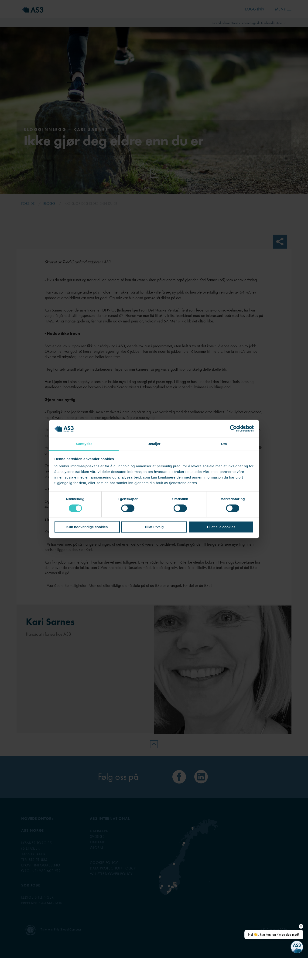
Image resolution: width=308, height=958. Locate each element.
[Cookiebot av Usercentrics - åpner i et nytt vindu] (233, 428)
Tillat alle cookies (221, 527)
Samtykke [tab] (84, 444)
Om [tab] (224, 444)
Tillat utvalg (154, 527)
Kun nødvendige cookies (87, 527)
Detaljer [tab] (154, 444)
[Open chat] (297, 947)
